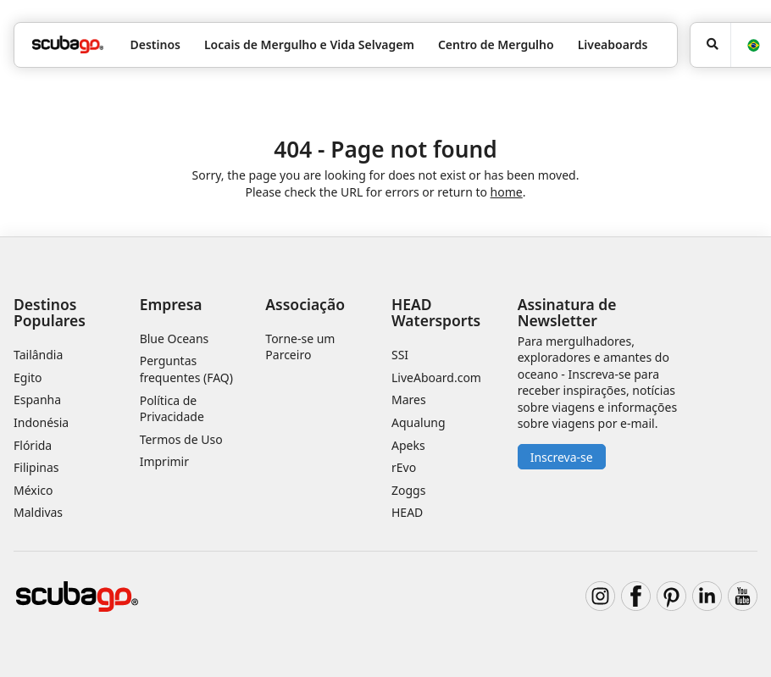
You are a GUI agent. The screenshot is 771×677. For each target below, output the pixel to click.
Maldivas (38, 512)
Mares (408, 399)
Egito (28, 377)
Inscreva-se (561, 457)
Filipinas (36, 467)
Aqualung (418, 422)
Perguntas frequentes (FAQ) (186, 369)
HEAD (407, 512)
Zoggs (408, 490)
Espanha (37, 399)
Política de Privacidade (172, 408)
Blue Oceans (174, 338)
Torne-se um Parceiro (300, 346)
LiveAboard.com (436, 377)
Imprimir (164, 461)
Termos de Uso (181, 439)
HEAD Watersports (435, 312)
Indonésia (41, 422)
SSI (399, 355)
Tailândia (38, 355)
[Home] (67, 44)
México (33, 490)
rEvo (403, 467)
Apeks (408, 445)
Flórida (33, 445)
